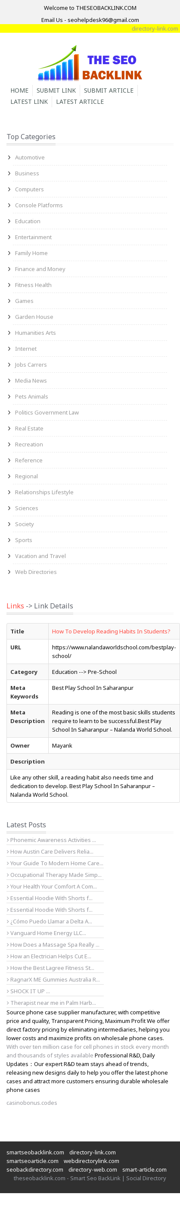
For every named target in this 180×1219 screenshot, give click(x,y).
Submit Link (56, 90)
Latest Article (80, 101)
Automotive (30, 157)
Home (19, 90)
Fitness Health (33, 285)
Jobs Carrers (31, 364)
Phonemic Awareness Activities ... (51, 840)
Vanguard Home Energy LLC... (46, 933)
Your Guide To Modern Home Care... (55, 863)
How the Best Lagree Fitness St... (50, 968)
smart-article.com (144, 1169)
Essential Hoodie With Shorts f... (50, 898)
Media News (31, 380)
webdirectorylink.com (91, 1161)
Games (24, 301)
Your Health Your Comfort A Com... (52, 886)
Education (27, 221)
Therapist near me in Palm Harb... (51, 1003)
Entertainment (33, 237)
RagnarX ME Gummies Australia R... (53, 979)
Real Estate (29, 428)
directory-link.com (92, 1152)
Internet (26, 348)
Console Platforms (39, 205)
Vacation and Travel (40, 556)
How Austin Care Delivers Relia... (50, 851)
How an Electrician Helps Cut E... (49, 956)
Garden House (34, 317)
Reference (29, 460)
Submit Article (108, 90)
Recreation (29, 444)
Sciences (26, 508)
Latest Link (29, 101)
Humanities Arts (35, 333)
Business (27, 173)
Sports (23, 540)
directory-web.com (92, 1169)
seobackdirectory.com (34, 1169)
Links (15, 606)
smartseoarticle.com (32, 1161)
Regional (26, 476)
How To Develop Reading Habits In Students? (111, 631)
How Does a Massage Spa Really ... (53, 944)
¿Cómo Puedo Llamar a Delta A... (49, 921)
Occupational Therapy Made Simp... (54, 875)
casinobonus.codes (31, 1103)
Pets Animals (31, 396)
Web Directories (36, 572)
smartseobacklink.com (35, 1152)
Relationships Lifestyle (44, 492)
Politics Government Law (47, 412)
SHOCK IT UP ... (28, 991)
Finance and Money (40, 269)
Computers (29, 189)
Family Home (31, 253)
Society (24, 524)
